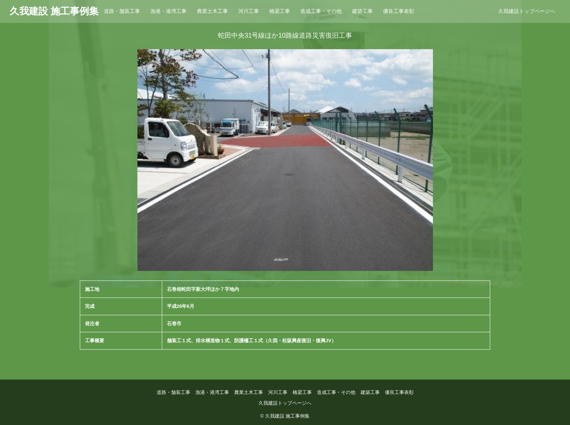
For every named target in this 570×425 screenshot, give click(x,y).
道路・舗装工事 (122, 11)
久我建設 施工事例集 (54, 11)
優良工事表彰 (398, 11)
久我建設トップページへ (526, 11)
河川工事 (248, 11)
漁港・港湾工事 (168, 11)
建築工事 (362, 11)
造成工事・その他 (321, 11)
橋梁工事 (279, 11)
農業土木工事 (212, 11)
